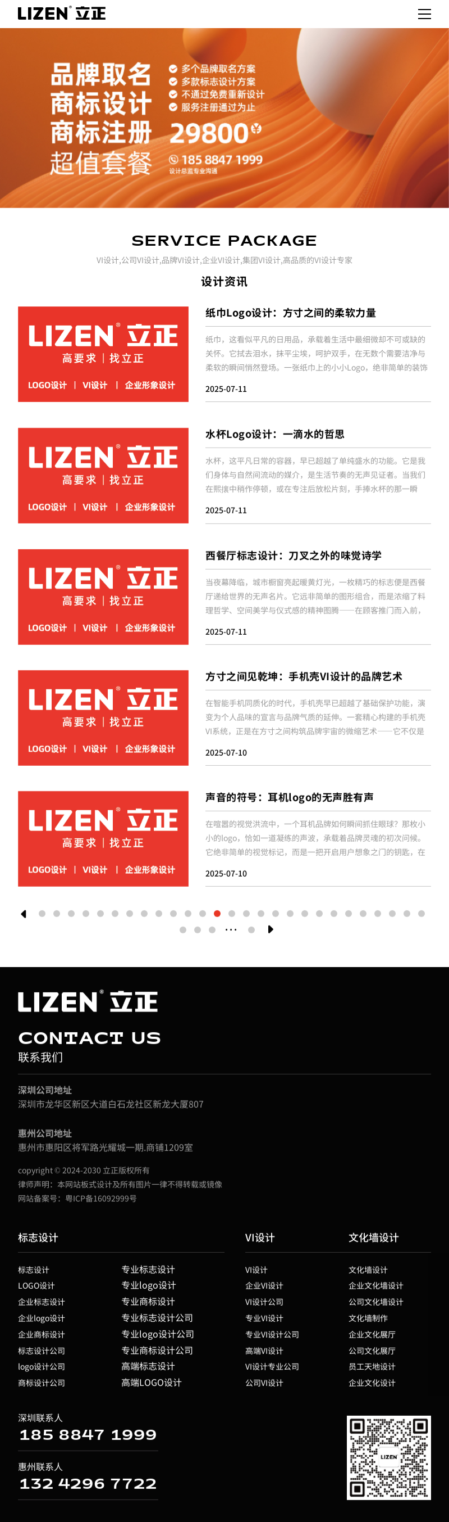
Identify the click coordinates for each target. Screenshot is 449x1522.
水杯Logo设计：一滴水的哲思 (275, 437)
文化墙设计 (374, 1240)
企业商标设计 (41, 1337)
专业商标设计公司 (157, 1353)
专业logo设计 (148, 1288)
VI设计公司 (264, 1305)
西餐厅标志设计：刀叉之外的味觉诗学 (293, 558)
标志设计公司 (41, 1354)
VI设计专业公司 (272, 1369)
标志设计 (38, 1240)
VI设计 (260, 1240)
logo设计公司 (41, 1369)
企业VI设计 (264, 1288)
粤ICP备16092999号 (101, 1201)
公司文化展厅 (372, 1354)
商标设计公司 (41, 1386)
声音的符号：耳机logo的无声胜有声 (289, 800)
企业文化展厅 (372, 1337)
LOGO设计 (36, 1288)
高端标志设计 (148, 1369)
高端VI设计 (264, 1354)
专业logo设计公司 (157, 1337)
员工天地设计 (372, 1369)
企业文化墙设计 (376, 1288)
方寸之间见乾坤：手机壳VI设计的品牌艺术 (303, 679)
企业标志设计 (41, 1305)
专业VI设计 (264, 1321)
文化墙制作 (368, 1321)
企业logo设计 (41, 1321)
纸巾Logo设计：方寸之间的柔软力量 (290, 312)
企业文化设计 (372, 1386)
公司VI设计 (264, 1386)
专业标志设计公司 (157, 1320)
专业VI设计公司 (272, 1337)
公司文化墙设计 (376, 1305)
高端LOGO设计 (151, 1385)
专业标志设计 (148, 1272)
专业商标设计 (148, 1304)
